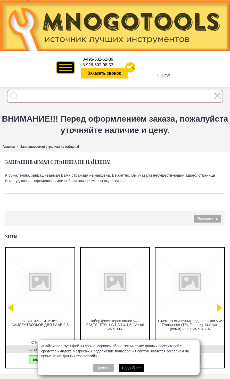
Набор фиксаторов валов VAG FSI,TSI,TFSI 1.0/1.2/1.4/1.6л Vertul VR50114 (115, 325)
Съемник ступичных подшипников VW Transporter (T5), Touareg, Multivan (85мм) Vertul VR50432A (190, 325)
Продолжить (207, 219)
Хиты (11, 236)
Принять (103, 368)
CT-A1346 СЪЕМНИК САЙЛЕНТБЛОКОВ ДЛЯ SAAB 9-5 (40, 323)
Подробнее (131, 368)
